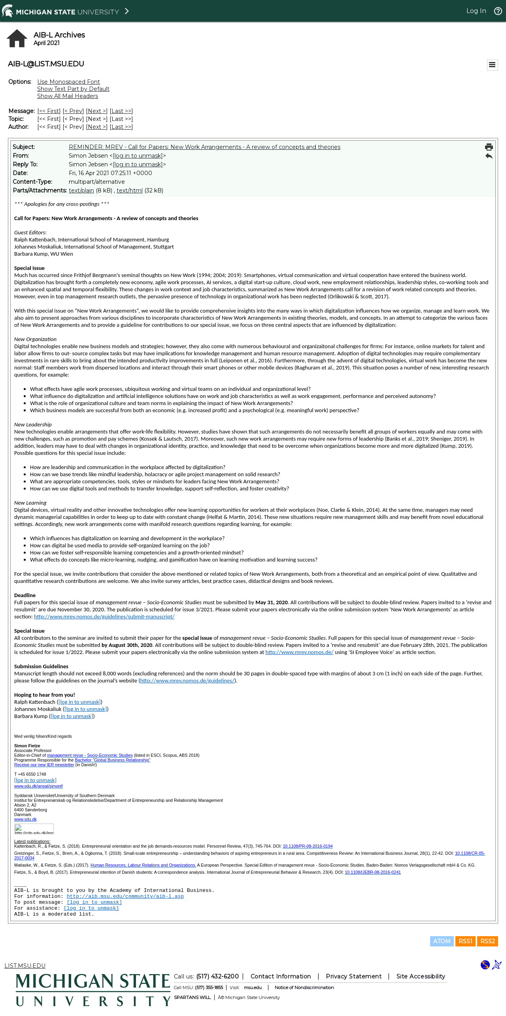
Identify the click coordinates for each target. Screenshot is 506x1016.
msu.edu (253, 987)
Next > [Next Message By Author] (97, 126)
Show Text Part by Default (73, 88)
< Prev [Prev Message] (73, 111)
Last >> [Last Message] (121, 111)
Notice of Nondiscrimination (304, 987)
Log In (476, 11)
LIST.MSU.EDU (24, 965)
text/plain (81, 190)
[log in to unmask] (138, 155)
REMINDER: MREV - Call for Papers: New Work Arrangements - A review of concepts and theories (204, 147)
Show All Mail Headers (67, 96)
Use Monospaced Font (68, 81)
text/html (130, 190)
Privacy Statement (353, 976)
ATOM (442, 941)
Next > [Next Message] (97, 111)
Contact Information (281, 976)
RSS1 (465, 941)
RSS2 (487, 941)
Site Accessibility (421, 976)
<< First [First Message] (49, 111)
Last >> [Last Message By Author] (121, 126)
